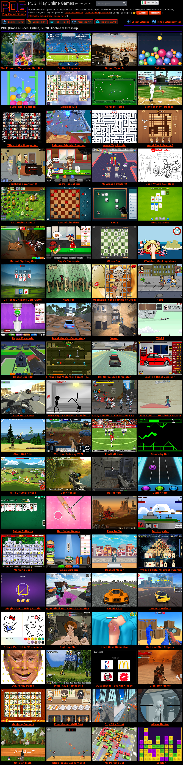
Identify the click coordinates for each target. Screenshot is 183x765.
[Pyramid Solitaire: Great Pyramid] (160, 551)
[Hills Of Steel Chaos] (23, 474)
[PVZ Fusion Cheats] (23, 204)
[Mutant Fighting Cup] (23, 242)
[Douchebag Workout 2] (23, 165)
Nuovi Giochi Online (74, 12)
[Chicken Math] (23, 744)
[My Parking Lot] (114, 744)
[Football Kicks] (114, 435)
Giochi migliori (92, 12)
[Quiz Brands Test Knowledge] (114, 667)
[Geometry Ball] (160, 435)
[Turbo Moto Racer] (23, 397)
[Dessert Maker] (114, 551)
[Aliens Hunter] (160, 705)
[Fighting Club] (68, 628)
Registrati (155, 13)
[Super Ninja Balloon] (23, 88)
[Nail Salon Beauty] (68, 513)
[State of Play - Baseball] (160, 88)
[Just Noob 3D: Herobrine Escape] (160, 397)
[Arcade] (82, 21)
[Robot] (59, 21)
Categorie (105, 12)
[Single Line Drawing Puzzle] (23, 590)
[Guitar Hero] (160, 474)
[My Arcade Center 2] (114, 165)
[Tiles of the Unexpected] (23, 127)
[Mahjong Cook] (23, 551)
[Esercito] (37, 21)
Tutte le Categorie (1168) (166, 21)
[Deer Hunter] (68, 474)
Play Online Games (14, 14)
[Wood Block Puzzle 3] (160, 127)
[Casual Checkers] (68, 204)
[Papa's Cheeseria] (68, 242)
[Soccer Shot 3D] (23, 358)
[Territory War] (160, 513)
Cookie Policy (60, 16)
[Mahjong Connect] (23, 705)
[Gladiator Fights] (160, 667)
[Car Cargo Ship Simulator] (114, 358)
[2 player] (106, 21)
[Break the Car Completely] (68, 320)
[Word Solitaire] (160, 204)
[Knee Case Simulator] (114, 628)
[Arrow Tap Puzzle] (114, 127)
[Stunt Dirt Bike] (23, 435)
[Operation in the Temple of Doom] (114, 281)
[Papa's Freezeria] (23, 320)
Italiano (148, 2)
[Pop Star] (160, 744)
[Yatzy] (114, 204)
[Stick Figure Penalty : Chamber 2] (68, 397)
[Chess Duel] (114, 242)
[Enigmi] (13, 21)
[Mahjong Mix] (68, 88)
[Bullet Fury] (114, 474)
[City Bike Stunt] (114, 705)
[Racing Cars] (114, 590)
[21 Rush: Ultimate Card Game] (23, 281)
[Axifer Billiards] (114, 88)
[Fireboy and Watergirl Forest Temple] (68, 358)
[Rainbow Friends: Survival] (68, 127)
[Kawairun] (68, 281)
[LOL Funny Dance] (23, 667)
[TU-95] (160, 320)
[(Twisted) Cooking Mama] (160, 242)
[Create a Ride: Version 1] (160, 358)
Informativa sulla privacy (40, 16)
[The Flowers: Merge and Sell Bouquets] (23, 49)
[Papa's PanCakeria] (68, 165)
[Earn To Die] (114, 513)
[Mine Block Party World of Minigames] (68, 590)
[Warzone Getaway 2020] (68, 435)
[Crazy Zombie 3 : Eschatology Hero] (114, 397)
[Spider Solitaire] (23, 513)
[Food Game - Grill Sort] (68, 705)
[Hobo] (160, 281)
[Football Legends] (68, 49)
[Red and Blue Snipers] (160, 628)
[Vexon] (114, 320)
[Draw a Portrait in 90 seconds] (23, 628)
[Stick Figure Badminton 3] (68, 744)
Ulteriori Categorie (137, 21)
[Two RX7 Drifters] (160, 590)
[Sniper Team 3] (114, 49)
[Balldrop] (160, 49)
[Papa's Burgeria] (68, 551)
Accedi (142, 13)
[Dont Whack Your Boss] (160, 165)
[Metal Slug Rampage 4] (68, 667)
